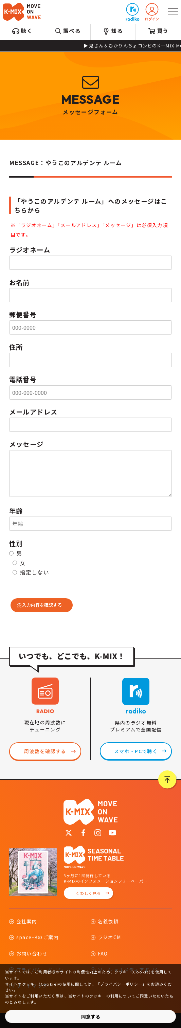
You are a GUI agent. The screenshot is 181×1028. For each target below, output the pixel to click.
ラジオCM (109, 937)
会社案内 (26, 921)
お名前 (19, 282)
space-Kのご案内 (37, 937)
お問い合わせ (32, 953)
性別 (16, 543)
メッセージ (26, 444)
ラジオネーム (29, 250)
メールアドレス (33, 412)
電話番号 (23, 379)
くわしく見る (88, 893)
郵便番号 (23, 314)
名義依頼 (108, 921)
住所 (16, 347)
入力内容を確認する (42, 605)
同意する (90, 1016)
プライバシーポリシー (121, 984)
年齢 (16, 511)
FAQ (103, 953)
